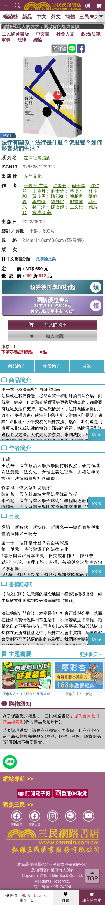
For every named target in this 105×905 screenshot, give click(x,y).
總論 (37, 39)
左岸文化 (33, 176)
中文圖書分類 (18, 259)
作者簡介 (52, 366)
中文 (41, 17)
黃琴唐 (39, 196)
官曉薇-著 (42, 212)
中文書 (42, 34)
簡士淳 (78, 185)
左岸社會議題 (37, 157)
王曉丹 (39, 191)
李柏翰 (39, 201)
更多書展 (91, 654)
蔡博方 (76, 191)
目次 (86, 366)
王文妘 (76, 207)
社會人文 (65, 34)
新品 (27, 17)
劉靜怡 (57, 201)
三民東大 (89, 17)
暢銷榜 (10, 17)
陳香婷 (57, 207)
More (96, 434)
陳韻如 (57, 196)
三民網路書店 (15, 34)
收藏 (65, 897)
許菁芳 (59, 185)
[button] (101, 679)
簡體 (70, 17)
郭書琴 (76, 201)
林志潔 (39, 207)
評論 (60, 48)
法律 (21, 39)
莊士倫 (57, 191)
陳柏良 (76, 196)
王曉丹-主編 (36, 185)
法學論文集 (46, 259)
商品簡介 (17, 366)
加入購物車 (92, 897)
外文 (56, 17)
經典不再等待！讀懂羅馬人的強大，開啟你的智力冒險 (44, 26)
